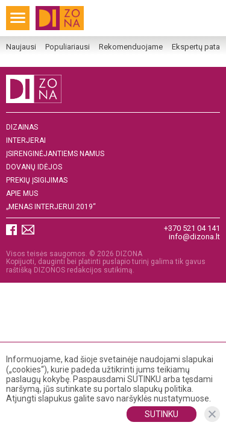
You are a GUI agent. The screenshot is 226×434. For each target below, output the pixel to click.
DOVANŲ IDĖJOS (34, 167)
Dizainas (22, 127)
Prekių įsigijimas (36, 180)
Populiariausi (67, 47)
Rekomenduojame (131, 47)
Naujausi (21, 47)
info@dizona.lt (194, 236)
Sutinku (161, 414)
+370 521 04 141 (192, 228)
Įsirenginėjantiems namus (55, 154)
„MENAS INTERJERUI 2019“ (51, 207)
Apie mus (22, 194)
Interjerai (26, 141)
